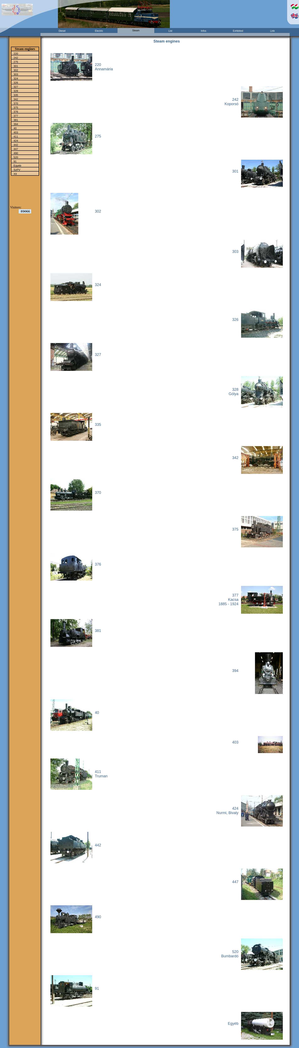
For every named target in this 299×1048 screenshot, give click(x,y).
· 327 (14, 86)
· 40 (14, 128)
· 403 (14, 132)
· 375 (14, 107)
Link (272, 30)
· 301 (14, 66)
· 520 (14, 157)
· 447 (14, 148)
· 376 (14, 111)
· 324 (14, 78)
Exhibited (238, 30)
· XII (14, 173)
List (170, 30)
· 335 (14, 95)
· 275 (14, 61)
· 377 (14, 115)
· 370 (14, 103)
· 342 (14, 99)
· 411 (14, 136)
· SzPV (15, 169)
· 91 (14, 161)
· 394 (14, 124)
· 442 (14, 144)
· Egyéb (16, 165)
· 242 (14, 57)
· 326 (14, 82)
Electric (99, 30)
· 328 (14, 90)
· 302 (14, 70)
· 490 (14, 153)
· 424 (14, 140)
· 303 (14, 74)
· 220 (14, 53)
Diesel (62, 30)
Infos (203, 30)
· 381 (14, 119)
